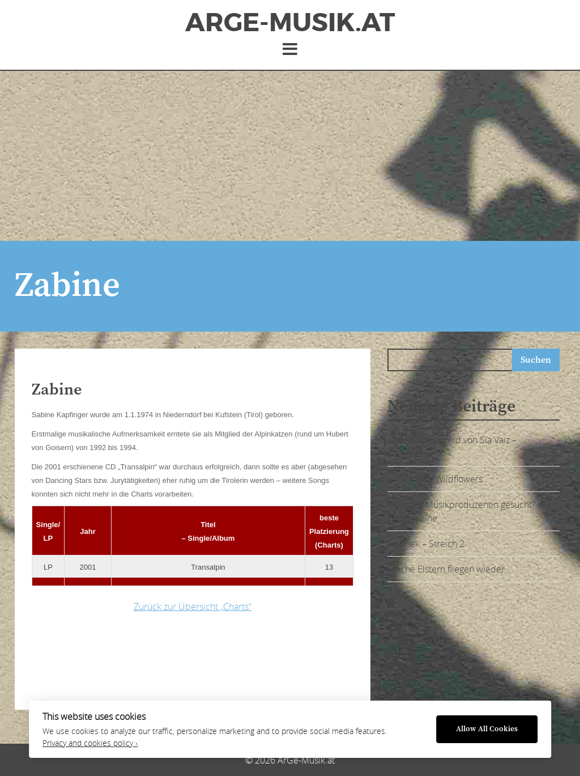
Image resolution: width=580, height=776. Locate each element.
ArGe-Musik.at (290, 22)
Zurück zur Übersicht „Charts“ (192, 606)
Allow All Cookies (487, 729)
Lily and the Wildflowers (435, 479)
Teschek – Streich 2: (427, 543)
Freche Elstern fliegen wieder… (449, 569)
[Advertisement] (290, 156)
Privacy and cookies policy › (90, 743)
